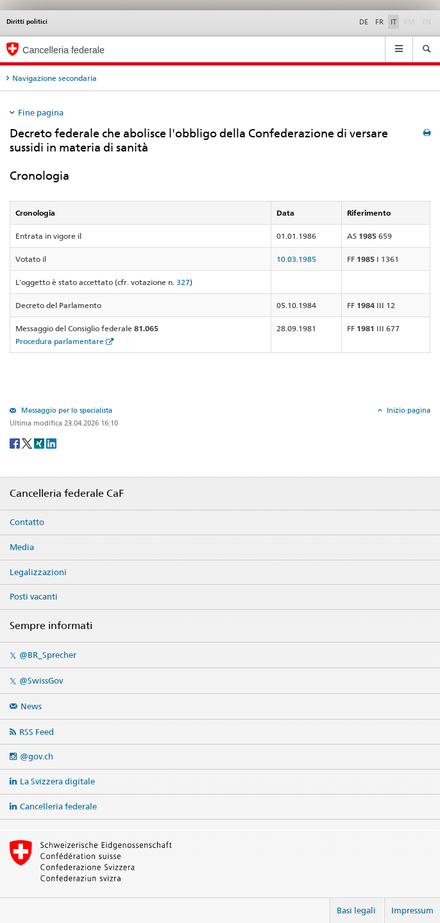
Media (22, 547)
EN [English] (426, 21)
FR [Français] (379, 21)
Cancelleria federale (58, 806)
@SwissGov (41, 680)
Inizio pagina (407, 410)
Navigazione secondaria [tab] (54, 78)
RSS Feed (36, 732)
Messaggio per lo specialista (65, 410)
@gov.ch (36, 756)
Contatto (27, 522)
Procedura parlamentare (59, 341)
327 (183, 282)
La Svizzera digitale (57, 781)
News (31, 706)
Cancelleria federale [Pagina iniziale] (63, 50)
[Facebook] (16, 442)
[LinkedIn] (51, 442)
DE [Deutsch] (363, 21)
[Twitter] (28, 442)
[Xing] (40, 442)
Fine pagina (40, 112)
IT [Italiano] (393, 21)
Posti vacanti (34, 596)
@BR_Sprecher (47, 655)
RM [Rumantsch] (409, 21)
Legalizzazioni (38, 572)
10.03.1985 (296, 259)
